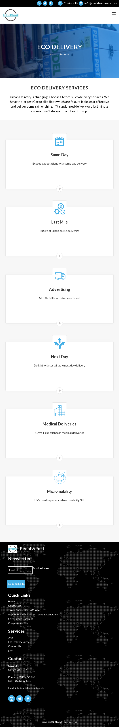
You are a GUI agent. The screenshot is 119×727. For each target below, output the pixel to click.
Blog (10, 650)
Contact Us (14, 605)
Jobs (10, 637)
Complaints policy (18, 623)
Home (53, 54)
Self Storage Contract (20, 618)
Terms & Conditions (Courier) (24, 610)
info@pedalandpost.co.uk (98, 3)
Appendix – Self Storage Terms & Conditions (33, 614)
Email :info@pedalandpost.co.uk (26, 687)
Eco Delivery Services (20, 641)
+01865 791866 (26, 677)
